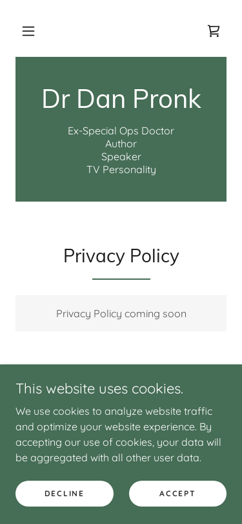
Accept (177, 493)
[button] (28, 31)
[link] (214, 31)
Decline (65, 493)
